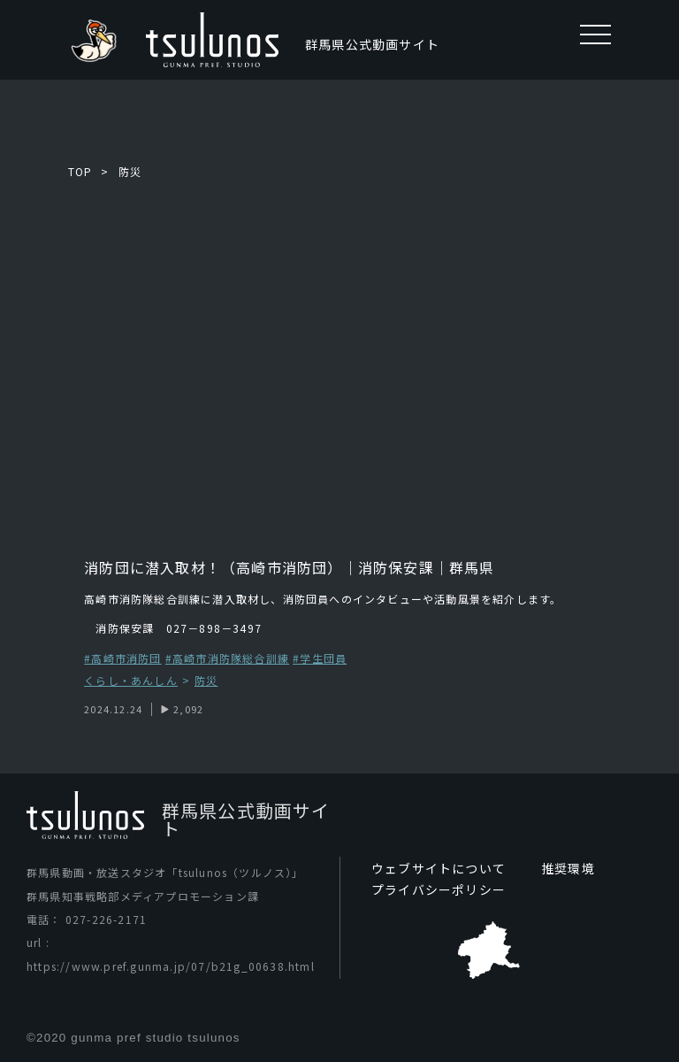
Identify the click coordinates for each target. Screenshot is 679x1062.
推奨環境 (568, 868)
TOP (80, 171)
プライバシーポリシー (438, 889)
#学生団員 (320, 658)
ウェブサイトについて (438, 868)
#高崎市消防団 (122, 658)
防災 (129, 171)
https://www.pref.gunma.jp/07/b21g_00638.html (171, 966)
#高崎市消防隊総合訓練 (227, 658)
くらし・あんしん (131, 681)
